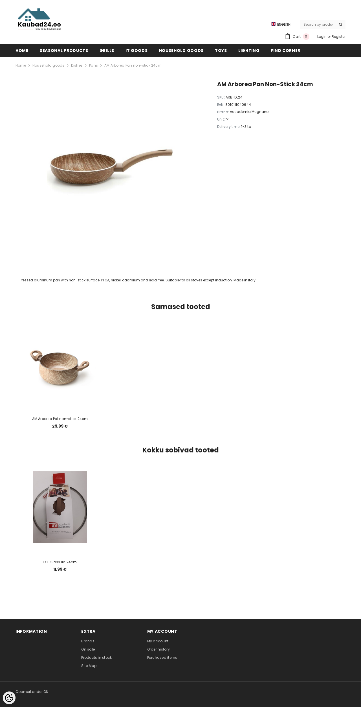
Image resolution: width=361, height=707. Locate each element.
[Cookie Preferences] (9, 697)
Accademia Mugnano (249, 111)
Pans (93, 65)
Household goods (48, 65)
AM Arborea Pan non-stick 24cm (133, 65)
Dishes (77, 65)
